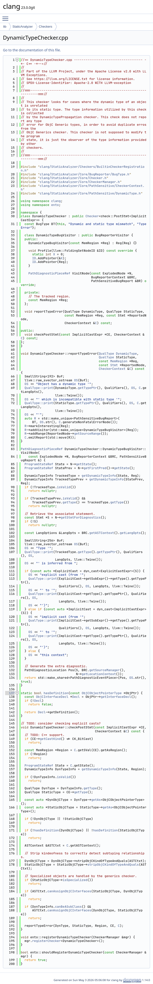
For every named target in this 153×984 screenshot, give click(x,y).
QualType (106, 353)
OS (76, 380)
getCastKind (50, 739)
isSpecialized (75, 880)
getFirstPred (94, 468)
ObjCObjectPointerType (102, 693)
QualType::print (39, 388)
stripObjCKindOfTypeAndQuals (113, 864)
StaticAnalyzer (22, 26)
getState (83, 464)
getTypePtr (87, 388)
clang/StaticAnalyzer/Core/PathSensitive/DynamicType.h (90, 193)
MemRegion (118, 361)
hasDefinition (56, 693)
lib (4, 26)
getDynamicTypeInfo (99, 476)
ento (55, 205)
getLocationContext (99, 674)
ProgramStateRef (39, 464)
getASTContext (101, 533)
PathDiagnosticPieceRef (49, 273)
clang (56, 201)
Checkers (45, 26)
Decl (76, 697)
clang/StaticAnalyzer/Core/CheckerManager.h (80, 182)
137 (10, 693)
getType (69, 502)
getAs (96, 800)
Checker (92, 216)
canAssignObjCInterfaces (69, 891)
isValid (63, 487)
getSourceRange (87, 433)
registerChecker (46, 941)
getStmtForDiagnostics (81, 517)
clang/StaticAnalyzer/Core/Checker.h (73, 178)
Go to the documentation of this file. (32, 50)
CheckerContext (112, 369)
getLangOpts (130, 533)
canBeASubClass (68, 907)
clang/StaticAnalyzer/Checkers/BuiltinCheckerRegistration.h (82, 169)
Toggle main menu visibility (6, 16)
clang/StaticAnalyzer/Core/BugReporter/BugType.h (84, 174)
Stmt (114, 365)
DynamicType (126, 353)
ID (34, 258)
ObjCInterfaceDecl (52, 697)
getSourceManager (104, 670)
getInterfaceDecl (116, 697)
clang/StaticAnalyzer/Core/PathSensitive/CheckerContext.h (82, 188)
